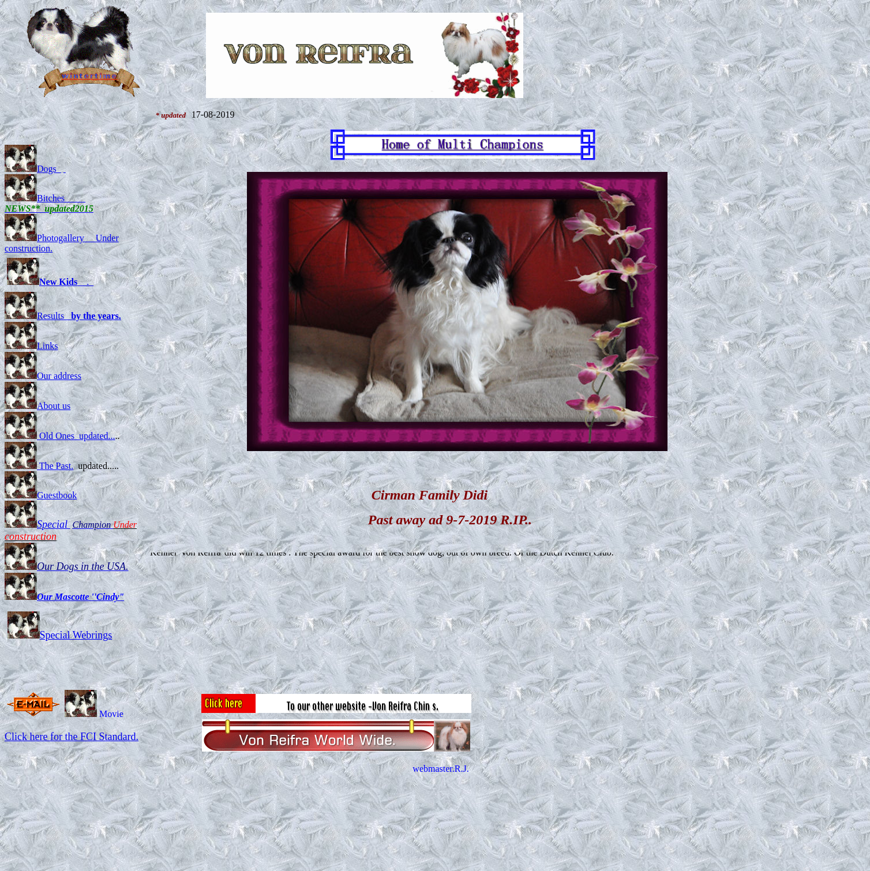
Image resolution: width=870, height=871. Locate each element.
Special (53, 524)
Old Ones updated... (60, 436)
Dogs (33, 169)
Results (63, 316)
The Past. (39, 466)
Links (31, 346)
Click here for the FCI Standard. (71, 736)
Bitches (36, 198)
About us (37, 406)
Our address (43, 376)
